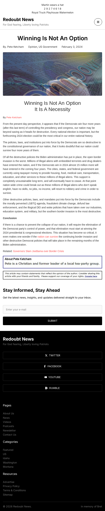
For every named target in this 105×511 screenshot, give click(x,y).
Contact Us (9, 434)
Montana (8, 466)
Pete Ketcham (14, 117)
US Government (48, 46)
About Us (8, 413)
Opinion (32, 46)
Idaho (6, 458)
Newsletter (9, 430)
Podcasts (8, 426)
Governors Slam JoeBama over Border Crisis (38, 251)
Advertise (8, 481)
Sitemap (8, 494)
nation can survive (48, 236)
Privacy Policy (11, 486)
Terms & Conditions (14, 490)
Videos (7, 421)
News (6, 417)
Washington (10, 462)
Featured (8, 449)
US (4, 454)
